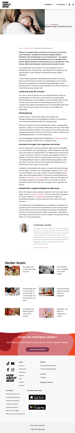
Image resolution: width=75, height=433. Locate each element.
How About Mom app (34, 390)
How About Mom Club (13, 394)
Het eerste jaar (28, 48)
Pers (20, 379)
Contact (21, 382)
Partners (21, 385)
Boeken (42, 362)
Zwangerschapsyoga (13, 397)
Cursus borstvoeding (12, 401)
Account (43, 374)
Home (20, 48)
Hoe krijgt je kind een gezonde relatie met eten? (29, 269)
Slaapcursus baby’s (12, 407)
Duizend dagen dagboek (48, 369)
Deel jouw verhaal (46, 382)
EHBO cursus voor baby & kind (15, 414)
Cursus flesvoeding (12, 404)
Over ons (22, 366)
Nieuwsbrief (22, 369)
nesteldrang (58, 138)
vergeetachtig (39, 197)
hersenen (65, 170)
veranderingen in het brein (34, 177)
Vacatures (22, 372)
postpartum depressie (37, 194)
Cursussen (9, 390)
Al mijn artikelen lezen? (41, 247)
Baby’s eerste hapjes (12, 410)
